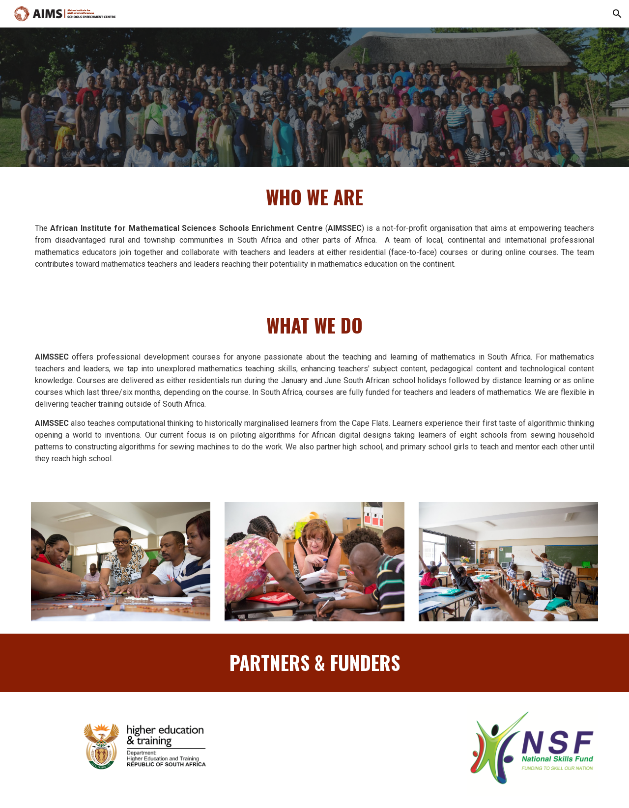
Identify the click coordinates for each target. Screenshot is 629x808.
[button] (617, 14)
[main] (314, 197)
